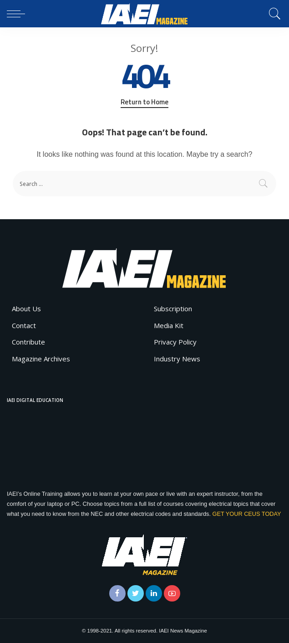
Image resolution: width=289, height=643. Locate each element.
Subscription (173, 308)
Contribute (28, 341)
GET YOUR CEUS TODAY (246, 513)
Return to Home (144, 102)
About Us (26, 308)
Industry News (177, 358)
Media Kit (168, 325)
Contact (24, 325)
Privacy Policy (175, 341)
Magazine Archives (41, 358)
